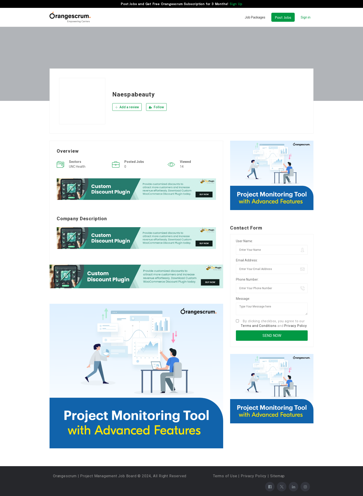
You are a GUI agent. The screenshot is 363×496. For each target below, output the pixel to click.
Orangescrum (65, 476)
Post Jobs (283, 17)
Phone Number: (247, 279)
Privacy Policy (295, 326)
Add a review (127, 107)
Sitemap (277, 476)
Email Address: (247, 260)
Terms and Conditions (258, 326)
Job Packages (255, 17)
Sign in (305, 17)
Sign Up (236, 4)
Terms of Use (225, 476)
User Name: (244, 241)
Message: (243, 299)
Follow (156, 107)
